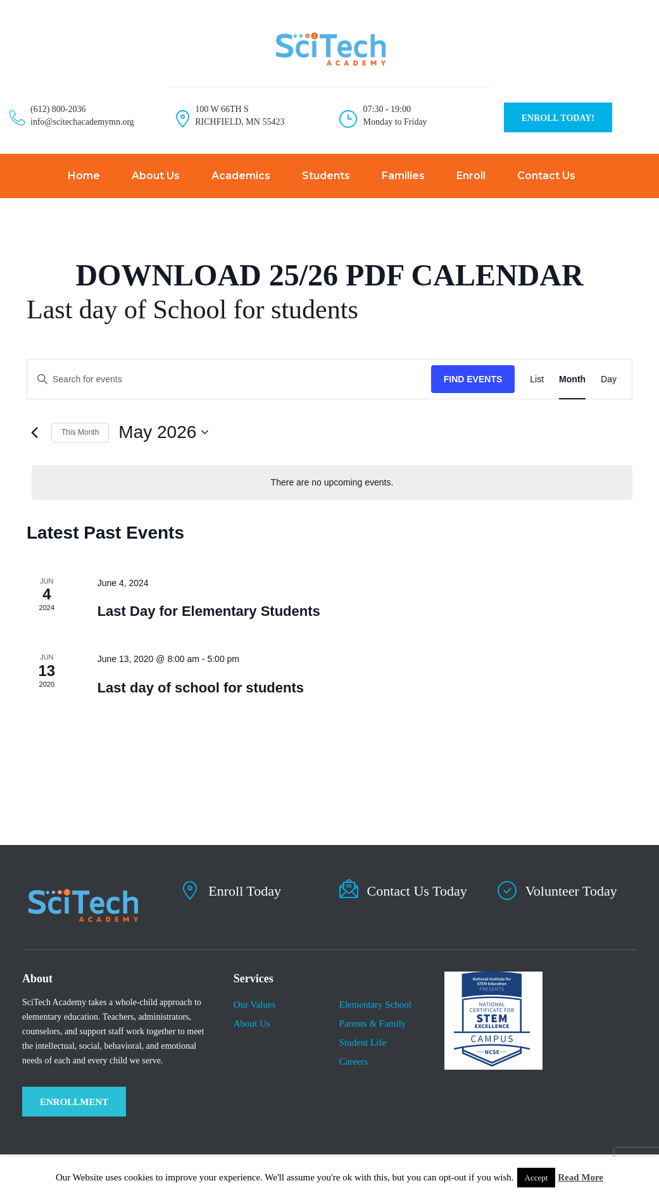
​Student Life (362, 1042)
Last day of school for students (200, 688)
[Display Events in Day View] (609, 379)
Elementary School (375, 1004)
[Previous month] (34, 432)
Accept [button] (536, 1177)
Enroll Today (244, 891)
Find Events (473, 379)
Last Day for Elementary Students (208, 611)
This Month (80, 432)
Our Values (255, 1004)
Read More (580, 1177)
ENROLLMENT (74, 1102)
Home (84, 176)
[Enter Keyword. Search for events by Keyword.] (229, 379)
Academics (240, 176)
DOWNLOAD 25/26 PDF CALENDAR (329, 275)
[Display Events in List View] (537, 379)
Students (326, 176)
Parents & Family (372, 1023)
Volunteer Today (571, 891)
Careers (353, 1061)
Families (403, 176)
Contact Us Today (417, 891)
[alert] (332, 482)
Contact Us (546, 176)
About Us (156, 176)
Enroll (471, 176)
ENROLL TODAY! (558, 118)
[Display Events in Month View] (572, 379)
